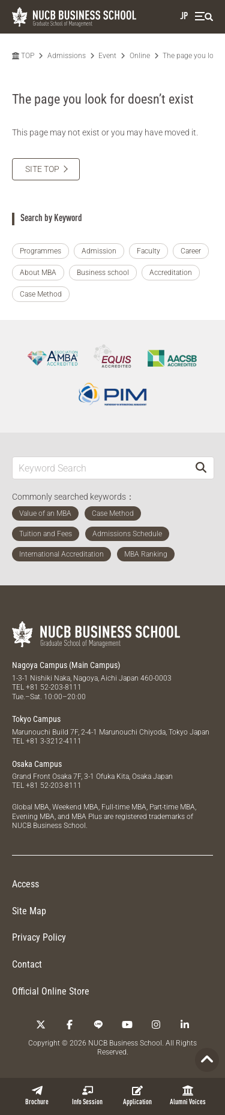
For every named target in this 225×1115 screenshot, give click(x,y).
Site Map (29, 911)
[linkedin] (184, 1024)
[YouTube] (127, 1024)
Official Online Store (50, 991)
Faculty (148, 251)
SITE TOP (42, 169)
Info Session (87, 1095)
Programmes (40, 251)
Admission (99, 251)
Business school (103, 272)
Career (191, 251)
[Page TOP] (207, 1060)
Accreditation (170, 272)
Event (107, 56)
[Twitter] (40, 1024)
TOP (23, 56)
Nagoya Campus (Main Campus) (66, 665)
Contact (27, 964)
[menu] (204, 16)
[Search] (201, 467)
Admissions (66, 56)
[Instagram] (156, 1024)
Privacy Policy (39, 937)
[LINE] (98, 1024)
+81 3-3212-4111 (54, 741)
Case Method (41, 294)
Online (140, 56)
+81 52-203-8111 (54, 687)
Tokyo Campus (36, 719)
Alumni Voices (188, 1095)
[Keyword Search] (100, 467)
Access (25, 884)
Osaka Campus (37, 764)
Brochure (37, 1095)
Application (137, 1095)
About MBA (38, 272)
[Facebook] (69, 1024)
